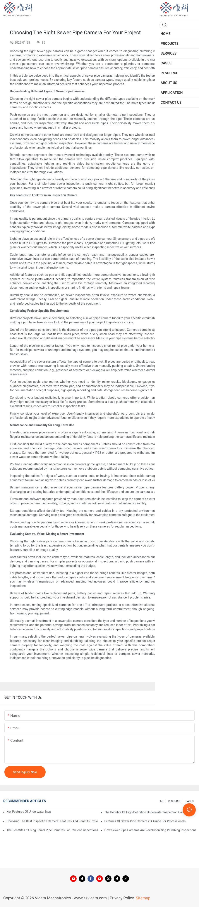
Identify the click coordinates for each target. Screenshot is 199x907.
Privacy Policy (122, 898)
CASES (189, 801)
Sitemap (142, 898)
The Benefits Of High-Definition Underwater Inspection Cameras (147, 812)
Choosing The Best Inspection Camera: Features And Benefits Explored (52, 821)
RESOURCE (174, 801)
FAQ (161, 801)
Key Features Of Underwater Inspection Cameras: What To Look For (29, 811)
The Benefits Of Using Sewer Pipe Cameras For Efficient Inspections (52, 830)
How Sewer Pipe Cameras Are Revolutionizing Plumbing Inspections (150, 830)
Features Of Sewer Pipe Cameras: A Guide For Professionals (144, 821)
